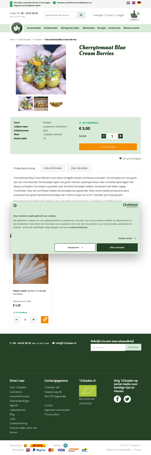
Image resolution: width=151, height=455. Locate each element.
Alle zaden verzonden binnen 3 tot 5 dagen (32, 2)
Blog (12, 415)
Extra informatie (53, 168)
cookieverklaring (78, 227)
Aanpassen (75, 247)
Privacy (137, 450)
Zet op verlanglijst (131, 159)
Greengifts (98, 15)
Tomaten (38, 39)
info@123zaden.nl (66, 343)
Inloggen (120, 15)
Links (12, 419)
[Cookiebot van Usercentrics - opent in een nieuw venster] (125, 205)
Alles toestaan (117, 247)
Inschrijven (132, 348)
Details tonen (125, 238)
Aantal (82, 136)
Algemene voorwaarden (57, 410)
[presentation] (112, 360)
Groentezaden (24, 39)
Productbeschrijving (24, 169)
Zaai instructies (79, 168)
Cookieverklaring (18, 424)
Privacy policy (51, 415)
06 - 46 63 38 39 (29, 13)
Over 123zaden (18, 388)
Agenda (14, 406)
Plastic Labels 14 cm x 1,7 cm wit (29, 291)
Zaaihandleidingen (19, 401)
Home (12, 39)
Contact (109, 15)
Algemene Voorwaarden (119, 450)
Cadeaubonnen (18, 410)
